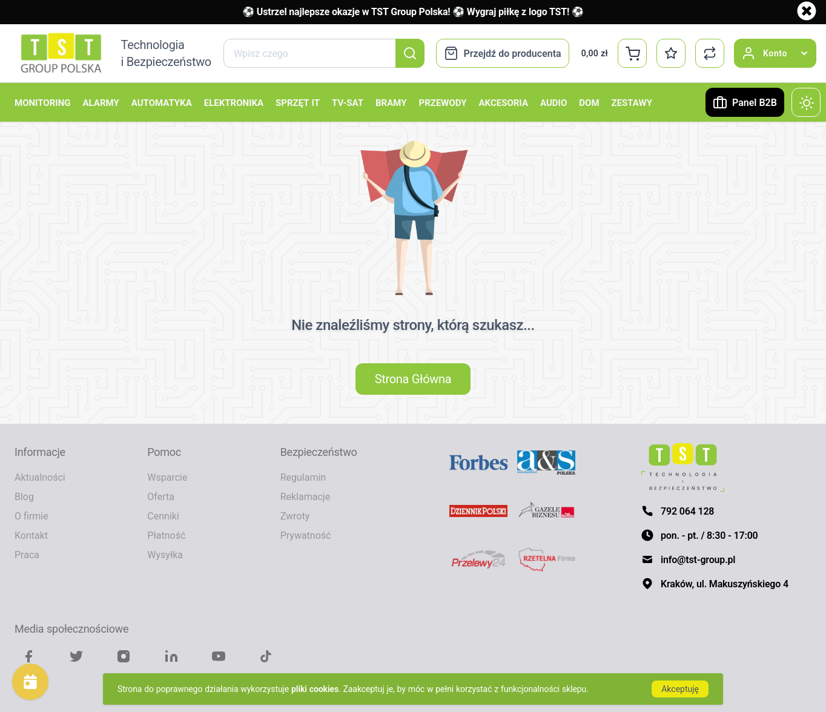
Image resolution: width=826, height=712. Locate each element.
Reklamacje (305, 496)
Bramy (390, 102)
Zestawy (632, 102)
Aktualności (40, 477)
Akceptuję (680, 688)
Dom (589, 102)
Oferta (160, 496)
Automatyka (161, 102)
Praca (27, 554)
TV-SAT (347, 102)
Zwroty (295, 515)
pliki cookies (315, 688)
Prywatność (305, 535)
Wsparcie (167, 477)
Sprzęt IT (298, 102)
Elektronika (233, 102)
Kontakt (31, 535)
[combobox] (323, 53)
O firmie (31, 515)
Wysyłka (165, 554)
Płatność (166, 535)
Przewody (443, 102)
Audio (553, 102)
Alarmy (100, 102)
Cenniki (163, 515)
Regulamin (303, 477)
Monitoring (42, 102)
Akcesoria (503, 102)
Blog (24, 496)
